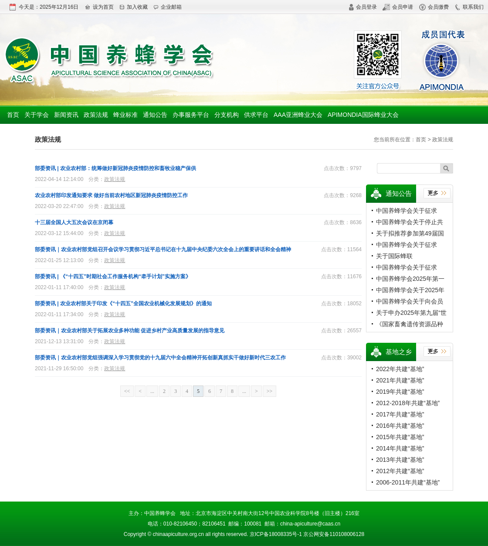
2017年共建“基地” (400, 414)
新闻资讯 (66, 114)
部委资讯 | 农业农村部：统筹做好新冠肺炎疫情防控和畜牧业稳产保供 (115, 168)
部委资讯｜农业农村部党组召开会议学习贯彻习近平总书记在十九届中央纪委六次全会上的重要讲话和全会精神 (163, 249)
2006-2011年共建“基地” (408, 482)
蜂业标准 (125, 114)
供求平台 (256, 114)
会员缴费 (434, 7)
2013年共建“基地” (400, 459)
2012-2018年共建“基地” (408, 402)
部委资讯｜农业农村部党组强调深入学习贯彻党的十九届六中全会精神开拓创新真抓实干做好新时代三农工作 (160, 358)
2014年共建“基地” (400, 448)
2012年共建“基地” (400, 471)
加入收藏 (133, 7)
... (152, 391)
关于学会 (36, 114)
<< (127, 391)
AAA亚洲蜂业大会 (298, 114)
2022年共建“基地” (400, 368)
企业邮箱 (167, 7)
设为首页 (99, 7)
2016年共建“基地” (400, 425)
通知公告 (155, 114)
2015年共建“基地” (400, 436)
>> (270, 391)
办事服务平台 (191, 114)
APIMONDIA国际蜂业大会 (363, 114)
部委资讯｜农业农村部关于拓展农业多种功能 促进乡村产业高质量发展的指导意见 (129, 331)
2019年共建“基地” (400, 391)
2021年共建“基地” (400, 380)
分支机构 (226, 114)
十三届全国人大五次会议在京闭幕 (74, 222)
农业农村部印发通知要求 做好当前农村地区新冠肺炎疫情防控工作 (111, 195)
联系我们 (469, 7)
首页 (13, 114)
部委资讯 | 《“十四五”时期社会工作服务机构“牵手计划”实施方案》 (113, 276)
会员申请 (398, 7)
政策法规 (96, 114)
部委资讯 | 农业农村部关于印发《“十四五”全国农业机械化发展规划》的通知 (123, 303)
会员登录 (363, 7)
